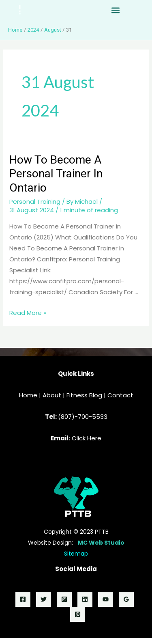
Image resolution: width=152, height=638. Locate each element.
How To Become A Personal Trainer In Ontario (56, 173)
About (52, 395)
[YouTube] (105, 599)
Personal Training (34, 201)
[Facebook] (22, 599)
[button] (115, 10)
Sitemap (76, 554)
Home (28, 395)
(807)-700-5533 (82, 416)
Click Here (86, 438)
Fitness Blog (84, 395)
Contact (120, 395)
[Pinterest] (77, 614)
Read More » (27, 312)
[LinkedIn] (84, 599)
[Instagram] (64, 599)
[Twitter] (43, 599)
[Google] (126, 599)
